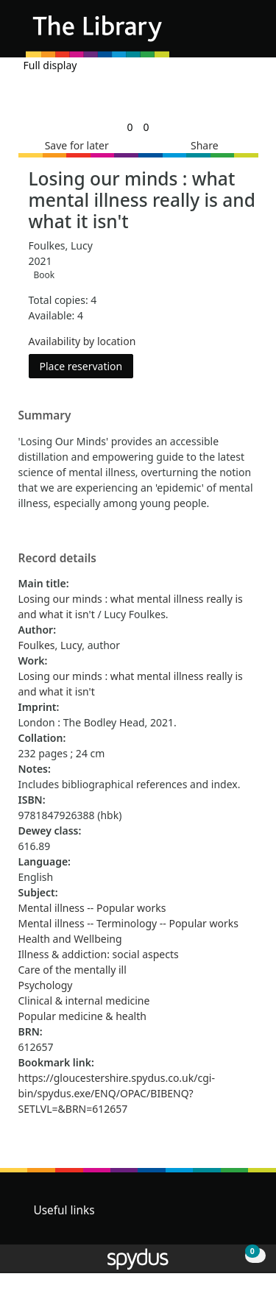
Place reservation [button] (87, 365)
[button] (224, 34)
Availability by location (82, 341)
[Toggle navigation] (242, 34)
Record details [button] (57, 558)
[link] (129, 127)
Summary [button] (44, 415)
